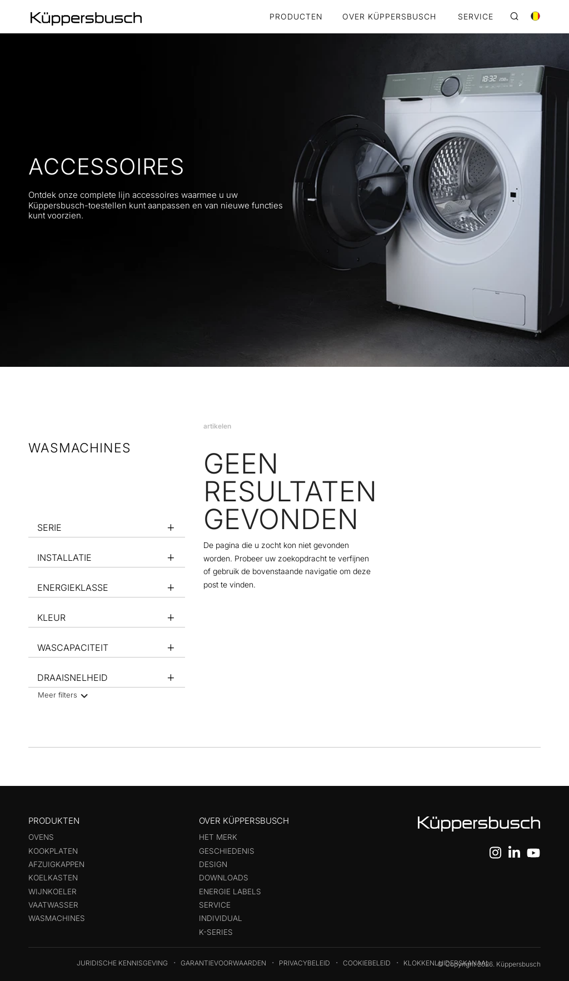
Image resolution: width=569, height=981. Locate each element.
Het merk (218, 837)
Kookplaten (53, 850)
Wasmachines (56, 918)
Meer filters (62, 694)
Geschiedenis (226, 850)
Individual (220, 918)
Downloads (223, 877)
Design (213, 864)
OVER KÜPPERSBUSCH (389, 17)
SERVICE (475, 17)
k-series (216, 932)
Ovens (41, 837)
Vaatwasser (53, 904)
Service (215, 904)
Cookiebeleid (367, 963)
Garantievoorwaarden (223, 963)
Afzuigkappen (56, 864)
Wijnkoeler (52, 891)
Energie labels (230, 891)
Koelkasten (53, 877)
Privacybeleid (304, 963)
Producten (296, 17)
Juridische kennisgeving (122, 963)
